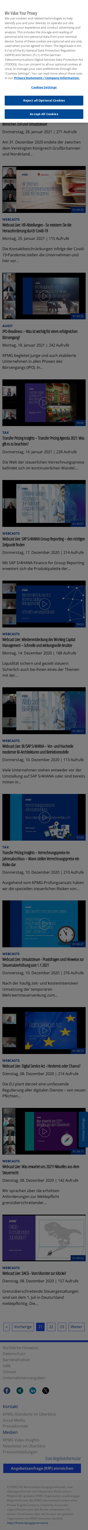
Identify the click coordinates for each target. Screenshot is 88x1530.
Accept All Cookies (44, 111)
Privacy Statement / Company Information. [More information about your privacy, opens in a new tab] (47, 75)
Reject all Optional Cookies (44, 97)
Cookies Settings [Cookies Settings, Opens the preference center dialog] (44, 84)
